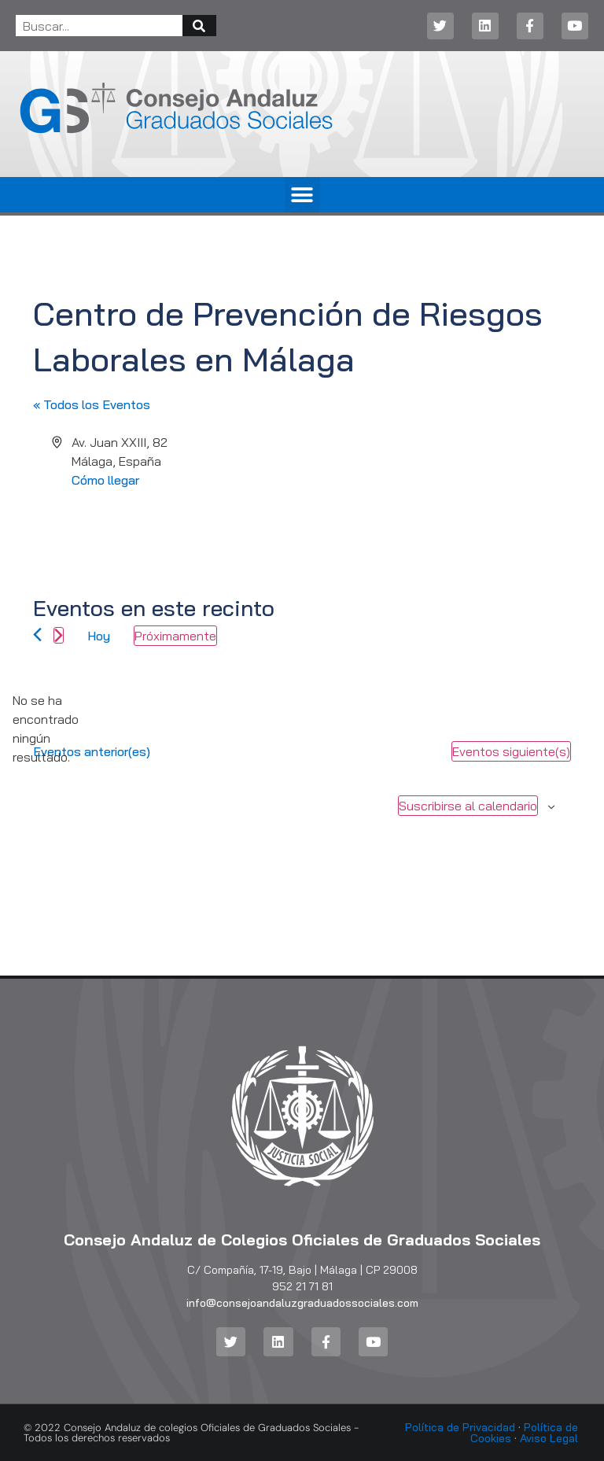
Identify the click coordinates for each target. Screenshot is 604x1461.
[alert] (45, 728)
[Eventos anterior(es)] (37, 634)
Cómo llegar (105, 480)
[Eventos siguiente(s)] (58, 635)
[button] (302, 194)
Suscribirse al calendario (468, 806)
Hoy (98, 636)
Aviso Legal (549, 1438)
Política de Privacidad (460, 1427)
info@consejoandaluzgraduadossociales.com (302, 1303)
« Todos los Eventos (91, 404)
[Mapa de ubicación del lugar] (435, 492)
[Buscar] (199, 25)
